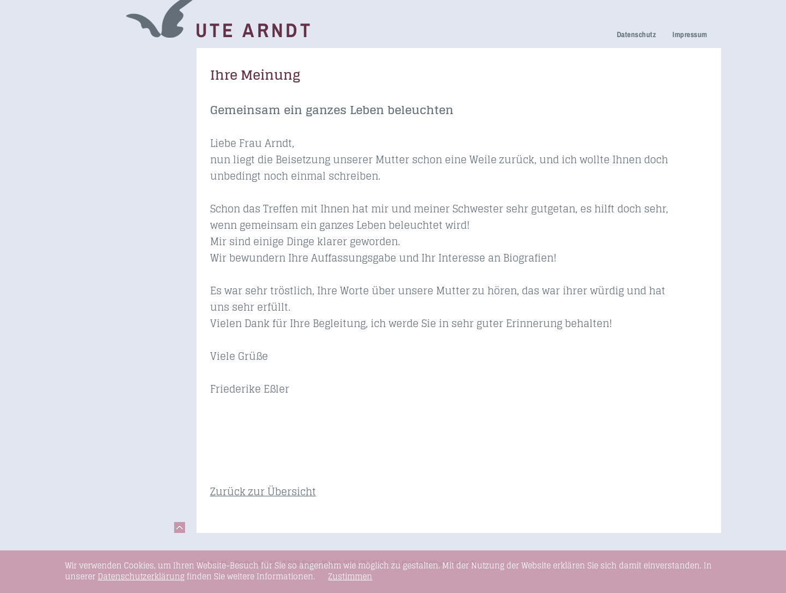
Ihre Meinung (100, 137)
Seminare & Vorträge (116, 214)
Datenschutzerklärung (141, 576)
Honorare (92, 182)
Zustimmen (350, 576)
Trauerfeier (95, 105)
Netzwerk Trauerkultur (118, 74)
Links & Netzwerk (109, 245)
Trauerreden (98, 59)
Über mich (94, 152)
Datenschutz (636, 34)
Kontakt (89, 260)
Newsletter (95, 167)
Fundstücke (97, 229)
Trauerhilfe (95, 90)
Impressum (689, 34)
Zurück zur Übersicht (263, 491)
